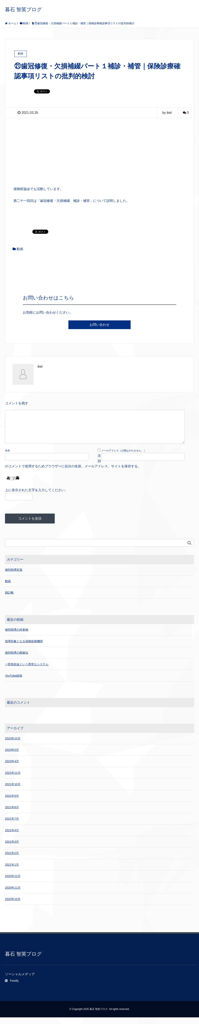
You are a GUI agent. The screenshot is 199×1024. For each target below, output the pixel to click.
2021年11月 (13, 779)
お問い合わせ (99, 324)
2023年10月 (13, 745)
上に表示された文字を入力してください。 (36, 496)
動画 (20, 249)
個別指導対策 (13, 576)
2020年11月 (13, 894)
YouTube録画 (13, 682)
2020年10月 (13, 905)
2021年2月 (12, 859)
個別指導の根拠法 (16, 659)
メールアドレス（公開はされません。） (123, 457)
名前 (7, 457)
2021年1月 (12, 871)
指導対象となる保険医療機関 (24, 648)
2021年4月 (12, 837)
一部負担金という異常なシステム (27, 671)
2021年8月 (12, 814)
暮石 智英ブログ (23, 9)
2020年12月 (13, 882)
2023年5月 (12, 756)
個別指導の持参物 (16, 636)
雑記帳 (9, 599)
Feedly (12, 987)
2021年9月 (12, 802)
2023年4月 (12, 768)
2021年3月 (12, 848)
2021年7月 (12, 825)
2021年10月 (13, 791)
